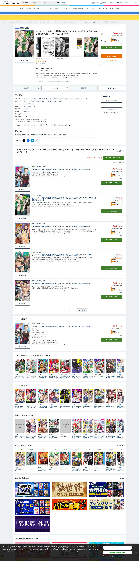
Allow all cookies (117, 547)
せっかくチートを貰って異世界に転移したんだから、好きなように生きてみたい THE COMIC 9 (62, 229)
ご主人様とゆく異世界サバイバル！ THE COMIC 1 (20, 380)
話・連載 (36, 8)
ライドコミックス (29, 107)
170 (25, 119)
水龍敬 (66, 62)
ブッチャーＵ (42, 62)
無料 (117, 8)
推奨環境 (67, 128)
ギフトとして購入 (112, 104)
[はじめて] (112, 3)
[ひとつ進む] (79, 313)
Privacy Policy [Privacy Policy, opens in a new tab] (74, 551)
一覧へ (121, 481)
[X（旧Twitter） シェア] (24, 144)
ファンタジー (58, 138)
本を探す (64, 2)
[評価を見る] (41, 65)
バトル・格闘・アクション (46, 138)
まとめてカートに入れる (113, 161)
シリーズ (60, 91)
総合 (21, 8)
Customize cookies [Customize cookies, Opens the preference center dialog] (117, 557)
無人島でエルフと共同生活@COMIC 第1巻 (122, 380)
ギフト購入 (105, 99)
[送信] (58, 3)
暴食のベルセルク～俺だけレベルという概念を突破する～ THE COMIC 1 (77, 380)
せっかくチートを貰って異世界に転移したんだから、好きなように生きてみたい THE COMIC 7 (62, 286)
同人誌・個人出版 (78, 8)
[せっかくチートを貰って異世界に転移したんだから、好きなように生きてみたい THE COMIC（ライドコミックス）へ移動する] (46, 25)
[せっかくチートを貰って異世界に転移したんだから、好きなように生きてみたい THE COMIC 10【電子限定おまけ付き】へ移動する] (95, 25)
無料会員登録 (111, 59)
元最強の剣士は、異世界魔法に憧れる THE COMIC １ (65, 380)
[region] (69, 552)
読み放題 (28, 8)
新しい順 (121, 165)
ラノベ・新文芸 (65, 8)
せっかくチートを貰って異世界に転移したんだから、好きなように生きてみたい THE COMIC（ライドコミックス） (56, 102)
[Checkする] (33, 59)
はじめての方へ (111, 64)
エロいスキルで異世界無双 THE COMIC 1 (54, 380)
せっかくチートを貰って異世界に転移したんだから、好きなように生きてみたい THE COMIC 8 (62, 258)
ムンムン (52, 62)
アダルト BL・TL (102, 8)
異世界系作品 (26, 138)
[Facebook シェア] (28, 144)
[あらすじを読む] (67, 78)
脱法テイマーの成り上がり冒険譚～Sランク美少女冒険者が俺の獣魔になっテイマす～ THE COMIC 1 (43, 380)
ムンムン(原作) (41, 104)
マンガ (44, 8)
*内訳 (120, 46)
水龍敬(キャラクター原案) (54, 104)
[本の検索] (26, 3)
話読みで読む (111, 112)
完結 (64, 138)
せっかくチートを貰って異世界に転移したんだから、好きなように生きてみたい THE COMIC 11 (62, 172)
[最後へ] (84, 313)
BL (87, 8)
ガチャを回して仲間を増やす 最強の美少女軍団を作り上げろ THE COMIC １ (31, 380)
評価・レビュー (112, 91)
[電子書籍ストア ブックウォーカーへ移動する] (8, 25)
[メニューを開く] (135, 3)
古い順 (115, 165)
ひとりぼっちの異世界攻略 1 (110, 380)
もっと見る (120, 154)
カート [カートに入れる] (111, 186)
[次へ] (37, 50)
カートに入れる (111, 50)
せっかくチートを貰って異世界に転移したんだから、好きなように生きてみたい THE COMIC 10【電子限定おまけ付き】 (64, 202)
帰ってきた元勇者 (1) (99, 379)
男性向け (18, 138)
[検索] (58, 3)
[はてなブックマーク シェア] (32, 144)
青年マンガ (34, 138)
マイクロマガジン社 (29, 109)
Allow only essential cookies (117, 552)
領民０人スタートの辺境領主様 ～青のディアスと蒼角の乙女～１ (88, 380)
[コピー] (37, 144)
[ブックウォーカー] (11, 3)
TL (93, 8)
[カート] (128, 3)
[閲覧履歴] (120, 3)
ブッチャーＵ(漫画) (29, 104)
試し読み (24, 64)
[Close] (136, 552)
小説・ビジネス (53, 8)
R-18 (111, 8)
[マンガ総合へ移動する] (19, 25)
